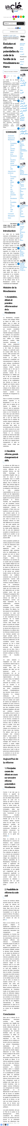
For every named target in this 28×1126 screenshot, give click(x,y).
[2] (8, 835)
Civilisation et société (7, 36)
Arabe (14, 35)
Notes (9, 218)
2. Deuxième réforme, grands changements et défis (13, 163)
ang (16, 16)
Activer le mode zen (11, 76)
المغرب (22, 54)
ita (23, 16)
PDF (7, 77)
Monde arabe (15, 36)
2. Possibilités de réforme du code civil (13, 206)
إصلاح (21, 64)
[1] (18, 342)
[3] (6, 919)
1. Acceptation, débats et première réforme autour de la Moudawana (13, 149)
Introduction (11, 135)
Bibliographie (11, 215)
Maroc (21, 51)
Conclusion (11, 213)
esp (21, 16)
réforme (22, 61)
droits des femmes (22, 44)
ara (18, 16)
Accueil (10, 35)
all (13, 16)
